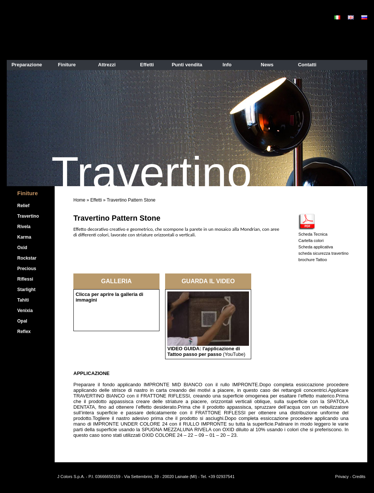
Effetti (95, 200)
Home (79, 200)
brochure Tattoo (312, 259)
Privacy (342, 476)
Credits (358, 476)
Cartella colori (310, 240)
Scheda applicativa (315, 247)
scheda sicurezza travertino (323, 253)
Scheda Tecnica (312, 234)
